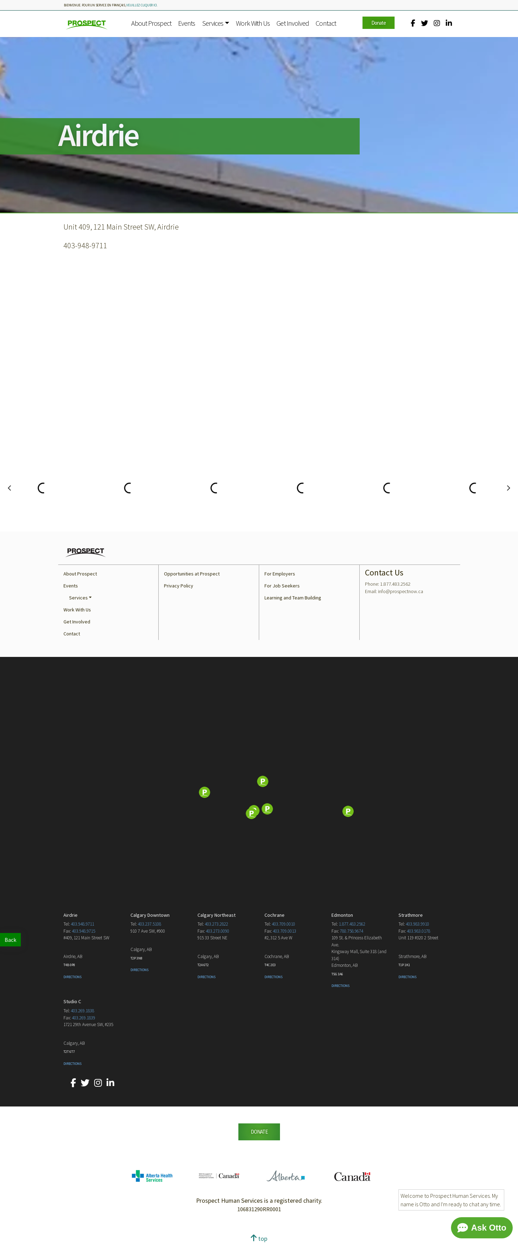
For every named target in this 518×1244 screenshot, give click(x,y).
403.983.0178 (418, 931)
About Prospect (151, 23)
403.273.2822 (216, 924)
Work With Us (253, 23)
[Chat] (482, 1227)
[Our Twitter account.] (424, 23)
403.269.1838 (82, 1011)
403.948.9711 (82, 924)
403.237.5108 (149, 924)
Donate (378, 22)
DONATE (259, 1131)
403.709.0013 (284, 931)
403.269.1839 (83, 1018)
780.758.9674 (351, 931)
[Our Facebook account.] (413, 23)
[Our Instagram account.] (437, 23)
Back (10, 939)
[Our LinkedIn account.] (449, 23)
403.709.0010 (283, 924)
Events (186, 23)
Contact (326, 23)
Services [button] (213, 23)
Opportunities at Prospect (192, 574)
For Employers (279, 574)
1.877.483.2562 (352, 924)
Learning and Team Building (292, 597)
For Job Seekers (282, 586)
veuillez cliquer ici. (142, 5)
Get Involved (292, 23)
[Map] (259, 793)
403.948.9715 (83, 931)
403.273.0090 (217, 931)
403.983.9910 (417, 924)
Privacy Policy (178, 586)
